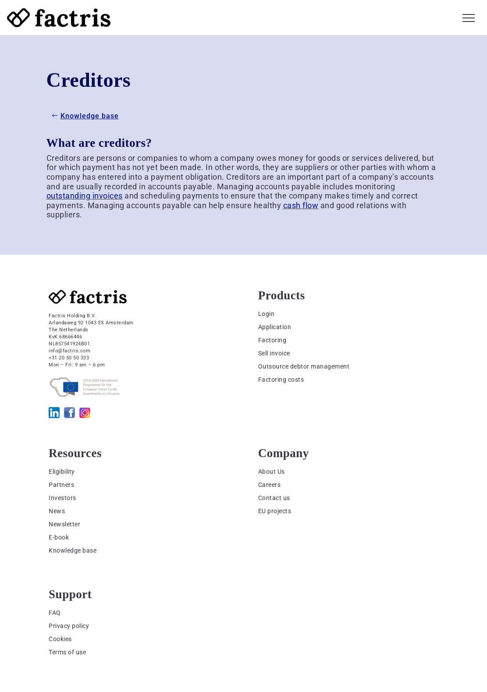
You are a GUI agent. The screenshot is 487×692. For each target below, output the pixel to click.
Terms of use (67, 652)
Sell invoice (274, 353)
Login (266, 313)
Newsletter (64, 524)
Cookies (60, 638)
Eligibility (62, 471)
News (57, 511)
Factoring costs (281, 379)
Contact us (274, 497)
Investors (62, 497)
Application (274, 326)
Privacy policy (69, 625)
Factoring (272, 340)
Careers (269, 484)
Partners (61, 484)
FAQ (55, 612)
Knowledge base (89, 116)
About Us (271, 471)
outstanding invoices (84, 195)
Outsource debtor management (304, 366)
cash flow (301, 205)
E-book (59, 537)
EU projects (274, 511)
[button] (468, 17)
